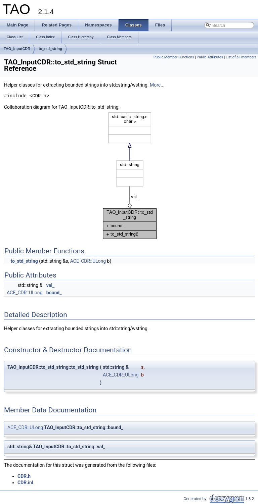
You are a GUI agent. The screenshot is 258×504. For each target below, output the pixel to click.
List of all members (241, 57)
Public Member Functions (174, 57)
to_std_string (50, 49)
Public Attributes (210, 57)
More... (157, 85)
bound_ (54, 292)
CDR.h (24, 476)
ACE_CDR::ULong (88, 261)
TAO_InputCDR (17, 49)
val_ (50, 285)
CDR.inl (25, 482)
